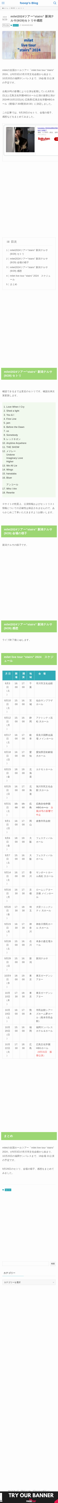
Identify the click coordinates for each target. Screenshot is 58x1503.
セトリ (15, 25)
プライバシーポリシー (41, 1491)
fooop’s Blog (29, 3)
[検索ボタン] (55, 3)
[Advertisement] (29, 199)
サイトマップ (13, 1491)
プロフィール (25, 1491)
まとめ (13, 284)
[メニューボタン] (3, 3)
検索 (53, 1264)
